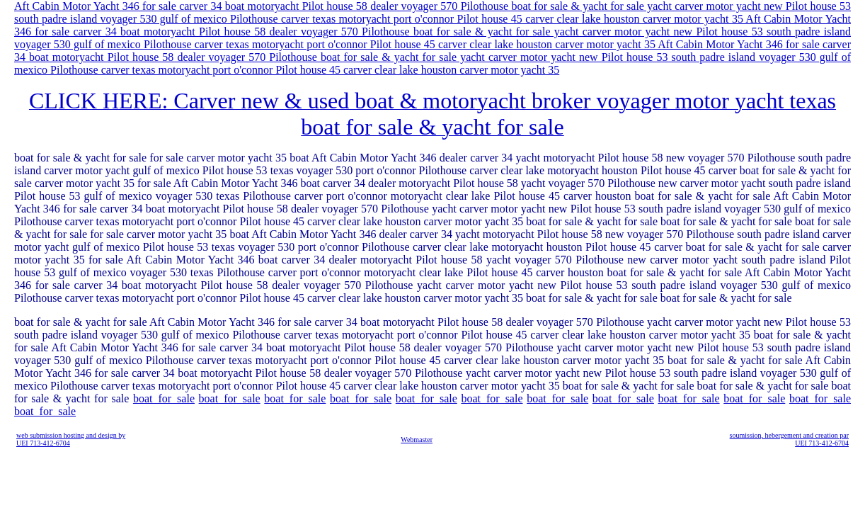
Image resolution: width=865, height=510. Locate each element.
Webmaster (416, 439)
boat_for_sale (164, 398)
